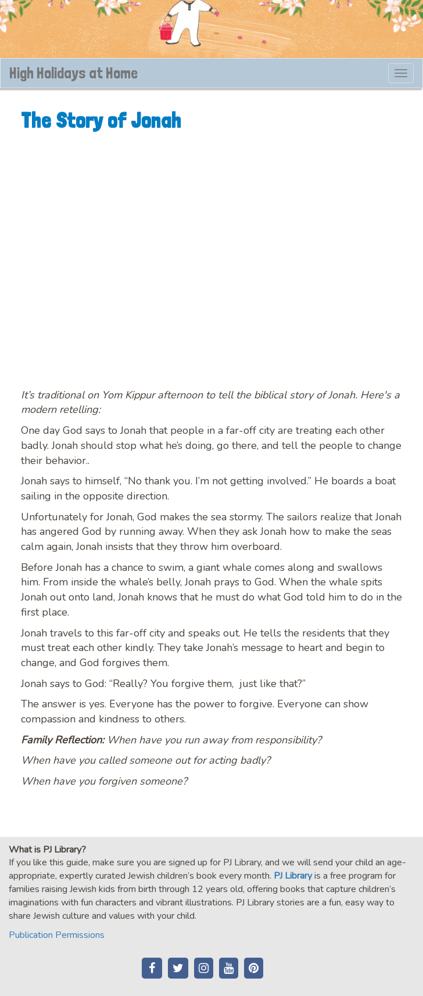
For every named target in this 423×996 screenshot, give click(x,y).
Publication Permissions (57, 935)
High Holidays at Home (73, 73)
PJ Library (293, 875)
